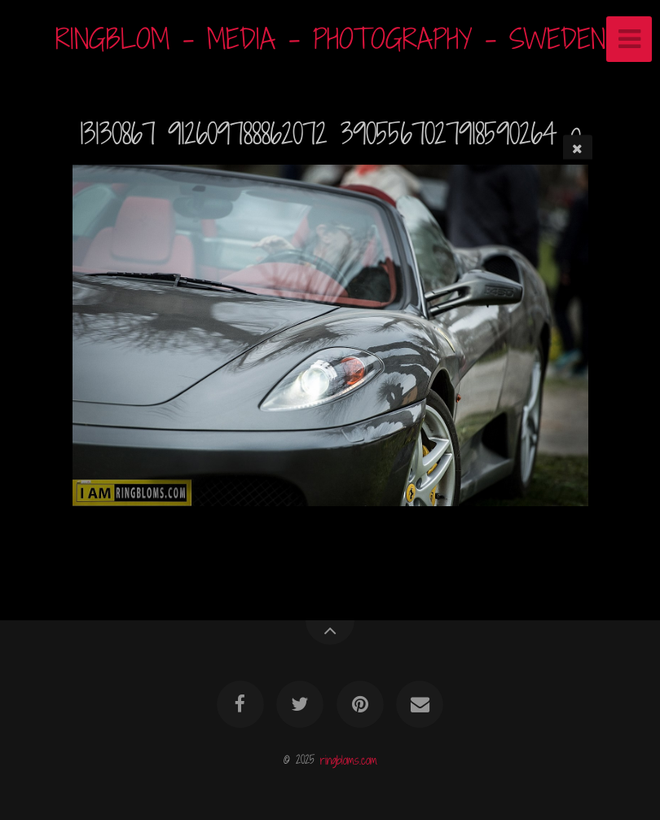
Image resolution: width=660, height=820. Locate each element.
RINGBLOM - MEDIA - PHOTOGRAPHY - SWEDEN (330, 39)
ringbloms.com (348, 759)
